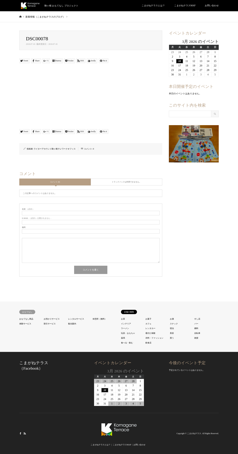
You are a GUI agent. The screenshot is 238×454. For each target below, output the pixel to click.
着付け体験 (150, 333)
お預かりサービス (52, 319)
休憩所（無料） (100, 319)
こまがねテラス (194, 433)
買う (172, 338)
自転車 (197, 333)
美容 (172, 333)
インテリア (126, 324)
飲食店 (148, 343)
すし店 (197, 319)
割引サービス (50, 324)
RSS (25, 433)
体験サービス (25, 324)
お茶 (123, 319)
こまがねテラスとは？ (153, 5)
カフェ (148, 324)
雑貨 (196, 338)
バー (196, 324)
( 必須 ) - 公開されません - (36, 218)
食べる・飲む (127, 343)
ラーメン (125, 328)
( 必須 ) (27, 209)
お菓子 (148, 319)
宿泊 (172, 328)
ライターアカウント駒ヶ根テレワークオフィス (55, 149)
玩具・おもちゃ (128, 333)
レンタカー (150, 328)
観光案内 (72, 324)
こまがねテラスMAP (184, 5)
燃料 (196, 328)
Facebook (20, 433)
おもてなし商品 (26, 319)
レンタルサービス (76, 319)
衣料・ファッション (154, 338)
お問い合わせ (212, 5)
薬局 (123, 338)
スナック (174, 324)
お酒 (172, 319)
